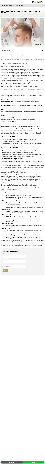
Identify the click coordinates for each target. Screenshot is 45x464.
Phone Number (14, 265)
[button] (2, 2)
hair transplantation (30, 245)
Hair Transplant (6, 200)
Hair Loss (5, 5)
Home (2, 5)
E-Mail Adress (14, 260)
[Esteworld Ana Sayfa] (38, 2)
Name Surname (14, 255)
